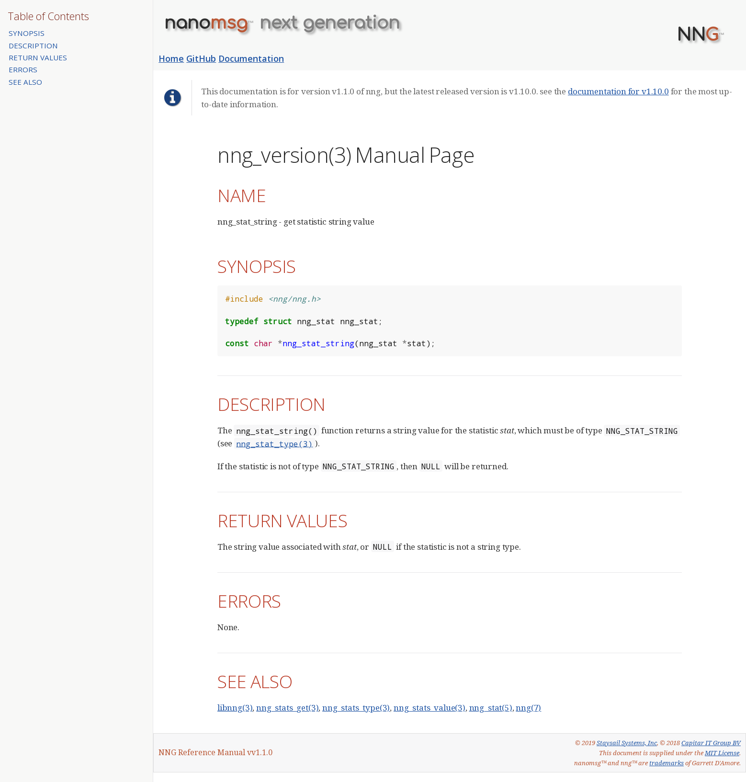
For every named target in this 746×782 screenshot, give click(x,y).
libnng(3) (234, 707)
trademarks (666, 763)
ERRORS (23, 69)
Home (171, 58)
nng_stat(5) (490, 707)
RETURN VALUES (38, 57)
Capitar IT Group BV (711, 742)
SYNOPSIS (27, 33)
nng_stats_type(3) (356, 707)
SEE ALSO (25, 82)
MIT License (722, 752)
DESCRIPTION (33, 45)
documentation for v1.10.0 (618, 91)
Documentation (251, 58)
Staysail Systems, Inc (627, 742)
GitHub (201, 58)
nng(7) (528, 707)
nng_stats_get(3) (287, 707)
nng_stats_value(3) (429, 707)
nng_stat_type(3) (274, 443)
